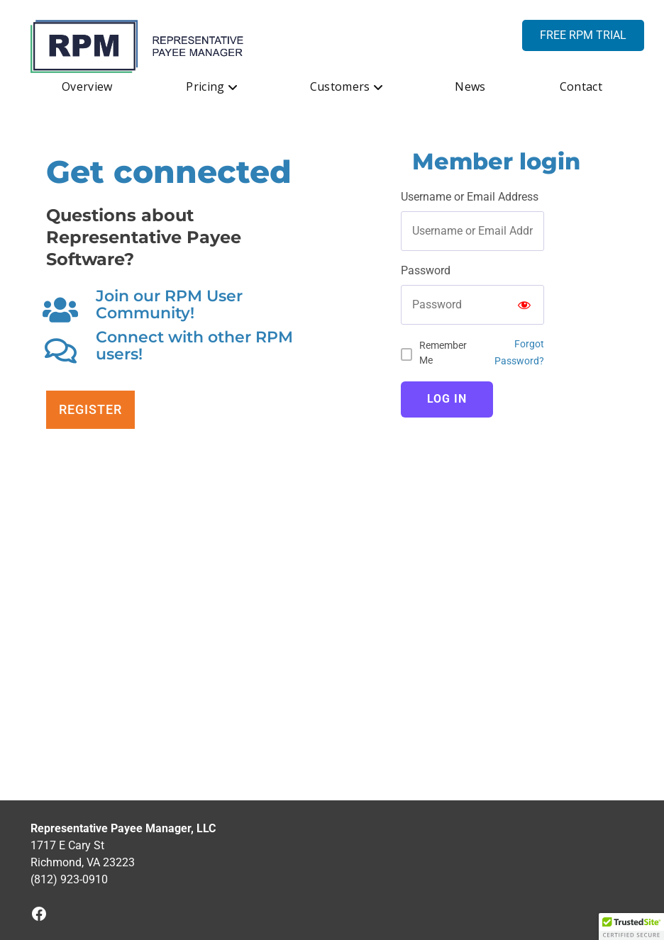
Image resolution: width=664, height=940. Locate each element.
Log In (447, 398)
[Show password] (524, 305)
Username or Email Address (469, 196)
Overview (87, 86)
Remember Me (443, 353)
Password (425, 270)
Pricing (205, 86)
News (470, 86)
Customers (340, 86)
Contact (581, 86)
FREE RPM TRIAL (583, 35)
